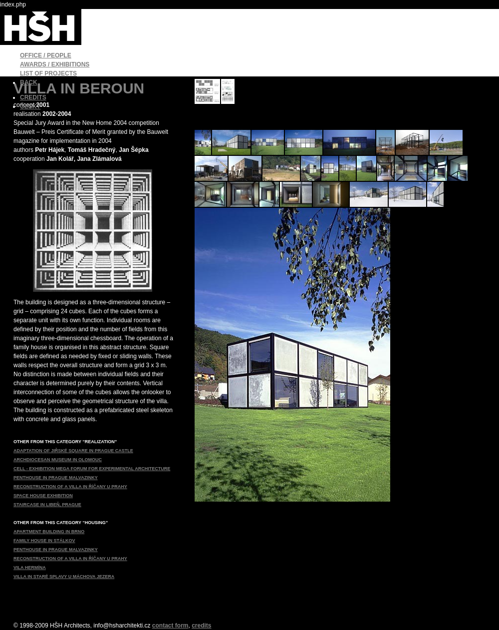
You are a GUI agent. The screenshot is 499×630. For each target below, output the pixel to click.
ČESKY (30, 106)
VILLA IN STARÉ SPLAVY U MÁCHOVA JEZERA (63, 576)
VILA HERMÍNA (29, 567)
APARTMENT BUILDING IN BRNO (48, 531)
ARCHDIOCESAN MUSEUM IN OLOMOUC (57, 459)
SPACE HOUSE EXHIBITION (43, 495)
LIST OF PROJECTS (48, 73)
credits (201, 625)
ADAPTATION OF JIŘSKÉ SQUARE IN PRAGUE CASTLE (73, 450)
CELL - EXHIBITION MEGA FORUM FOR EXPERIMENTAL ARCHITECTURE (91, 468)
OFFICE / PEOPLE (45, 55)
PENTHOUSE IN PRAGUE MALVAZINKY (55, 477)
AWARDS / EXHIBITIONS (54, 64)
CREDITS (33, 97)
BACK (28, 82)
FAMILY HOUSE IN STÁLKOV (44, 540)
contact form (170, 625)
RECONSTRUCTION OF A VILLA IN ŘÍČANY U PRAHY (70, 486)
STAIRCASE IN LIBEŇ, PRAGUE (47, 504)
